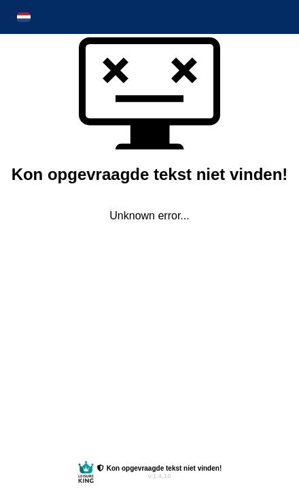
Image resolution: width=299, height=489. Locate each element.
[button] (23, 17)
